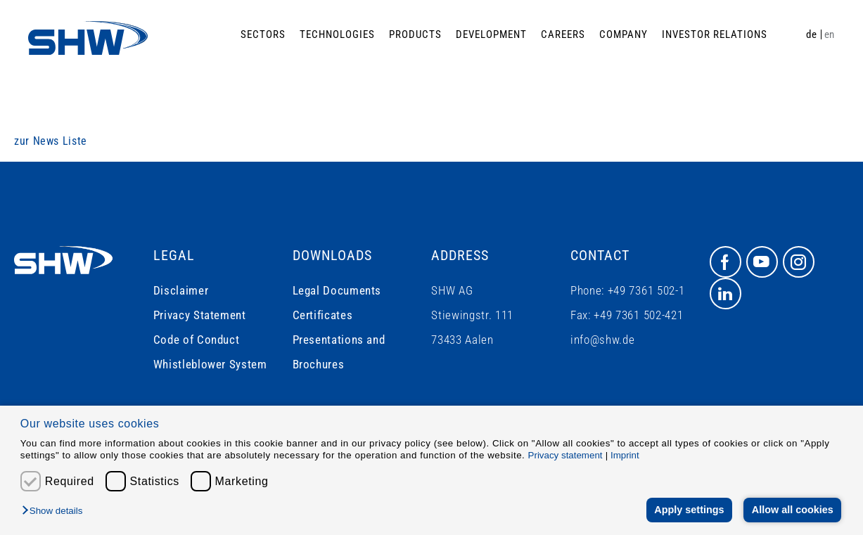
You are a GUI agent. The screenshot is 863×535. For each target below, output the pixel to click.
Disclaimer (180, 290)
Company (623, 34)
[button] (55, 511)
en (829, 34)
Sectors (263, 34)
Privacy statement (565, 455)
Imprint (625, 455)
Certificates (323, 315)
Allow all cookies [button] (792, 509)
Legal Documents (337, 290)
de (811, 34)
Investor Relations (714, 34)
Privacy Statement (199, 315)
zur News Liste (50, 141)
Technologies (337, 34)
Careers (563, 34)
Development (491, 34)
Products (415, 34)
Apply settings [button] (689, 509)
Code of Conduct (196, 340)
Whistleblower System (210, 364)
